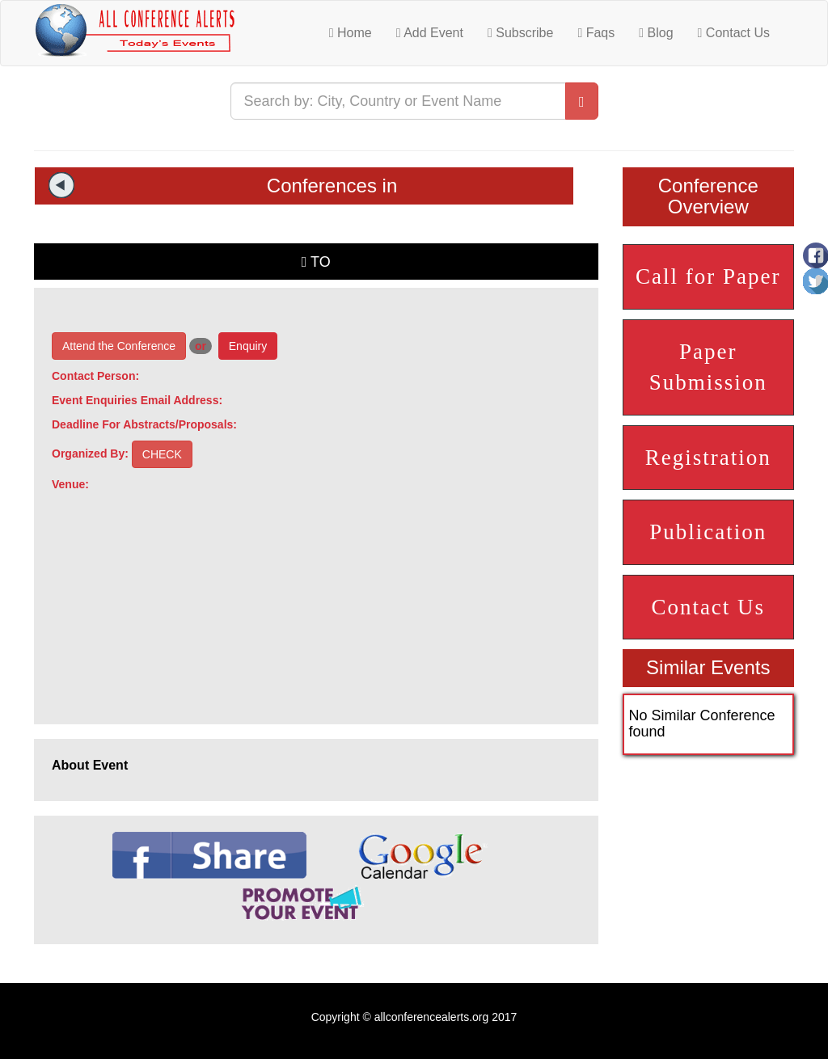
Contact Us (734, 33)
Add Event (429, 33)
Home (350, 33)
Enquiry (248, 346)
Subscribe (520, 33)
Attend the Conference (118, 346)
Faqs (596, 33)
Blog (656, 33)
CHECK (162, 454)
